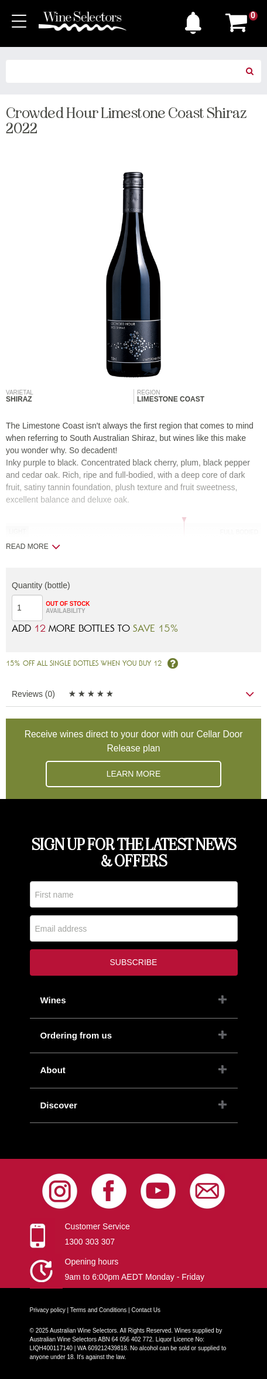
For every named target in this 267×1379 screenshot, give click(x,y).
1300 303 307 (90, 1241)
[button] (196, 20)
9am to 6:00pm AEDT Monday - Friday (135, 1277)
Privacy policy (48, 1310)
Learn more (134, 773)
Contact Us (146, 1310)
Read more (33, 546)
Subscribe (134, 962)
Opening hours (92, 1261)
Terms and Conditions (98, 1310)
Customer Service (97, 1226)
